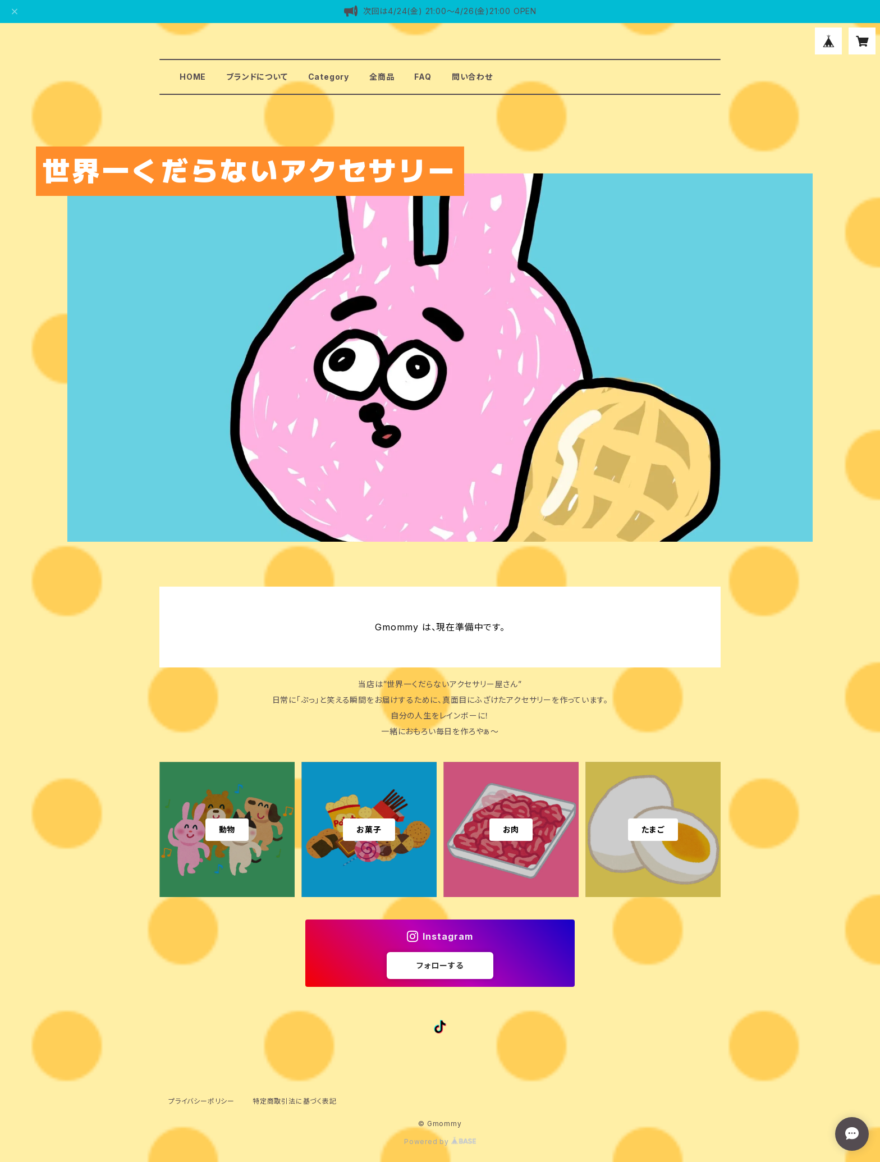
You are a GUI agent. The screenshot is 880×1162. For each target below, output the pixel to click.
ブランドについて (256, 76)
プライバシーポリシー (201, 1101)
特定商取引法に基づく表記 (295, 1101)
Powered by (440, 1141)
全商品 (381, 76)
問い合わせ (472, 76)
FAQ (422, 76)
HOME (193, 76)
